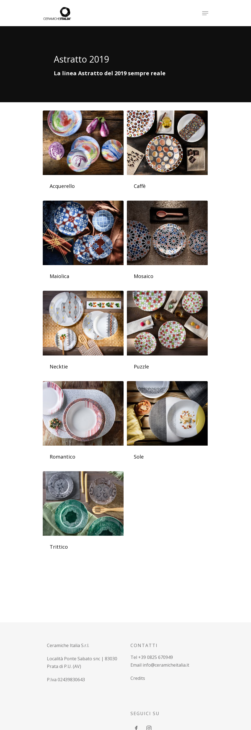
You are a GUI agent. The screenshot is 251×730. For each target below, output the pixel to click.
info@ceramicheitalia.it (166, 665)
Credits (137, 678)
